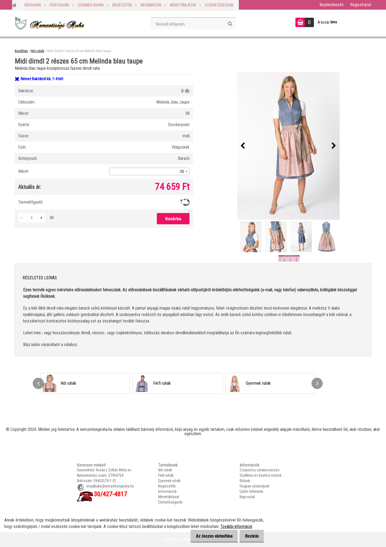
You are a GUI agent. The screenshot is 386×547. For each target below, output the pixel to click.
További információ (236, 526)
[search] (230, 24)
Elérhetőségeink (219, 5)
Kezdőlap (21, 51)
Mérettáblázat (183, 5)
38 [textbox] (182, 171)
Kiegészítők (122, 5)
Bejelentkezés (332, 4)
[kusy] (31, 217)
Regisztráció (360, 4)
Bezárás (250, 536)
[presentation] (242, 146)
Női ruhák (32, 5)
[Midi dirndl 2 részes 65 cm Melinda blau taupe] (288, 146)
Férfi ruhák (59, 5)
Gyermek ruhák (91, 5)
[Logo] (49, 23)
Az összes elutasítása (209, 536)
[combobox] (149, 171)
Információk (150, 5)
